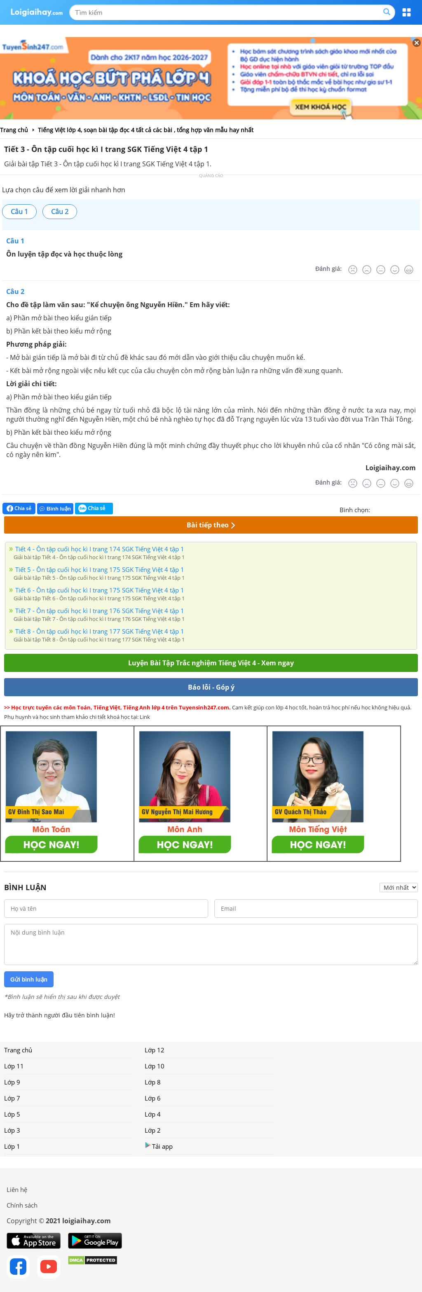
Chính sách (22, 1205)
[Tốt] (394, 269)
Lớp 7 (12, 1098)
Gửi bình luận (28, 979)
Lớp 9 (12, 1082)
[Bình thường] (380, 269)
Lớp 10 (154, 1066)
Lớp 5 (12, 1114)
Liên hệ (17, 1189)
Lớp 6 (153, 1098)
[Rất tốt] (408, 269)
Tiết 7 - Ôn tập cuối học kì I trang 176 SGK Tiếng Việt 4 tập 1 (99, 610)
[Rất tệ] (352, 269)
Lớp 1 (12, 1146)
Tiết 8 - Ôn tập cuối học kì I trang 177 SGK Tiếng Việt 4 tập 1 (99, 631)
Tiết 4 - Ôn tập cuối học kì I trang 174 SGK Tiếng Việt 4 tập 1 (99, 549)
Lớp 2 (153, 1130)
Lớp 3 (12, 1130)
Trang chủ (18, 1050)
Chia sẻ (19, 508)
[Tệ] (366, 269)
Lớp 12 (154, 1050)
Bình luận (55, 509)
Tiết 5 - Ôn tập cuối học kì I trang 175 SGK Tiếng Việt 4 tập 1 (99, 569)
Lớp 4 (153, 1114)
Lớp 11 (14, 1066)
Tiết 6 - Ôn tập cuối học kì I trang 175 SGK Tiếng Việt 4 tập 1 (99, 590)
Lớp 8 (153, 1082)
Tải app (159, 1146)
